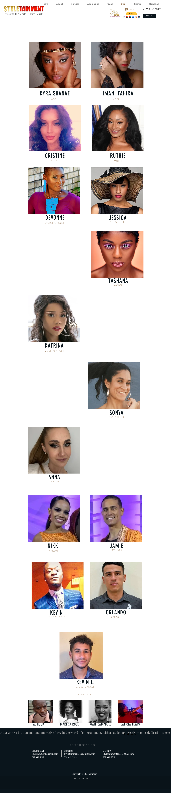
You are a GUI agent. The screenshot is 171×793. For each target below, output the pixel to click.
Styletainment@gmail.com (45, 753)
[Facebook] (124, 734)
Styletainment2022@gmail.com (79, 753)
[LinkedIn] (131, 734)
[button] (131, 15)
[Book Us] (149, 16)
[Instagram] (135, 734)
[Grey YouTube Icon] (87, 779)
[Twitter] (128, 734)
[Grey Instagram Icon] (91, 779)
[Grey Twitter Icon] (83, 779)
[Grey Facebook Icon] (79, 779)
